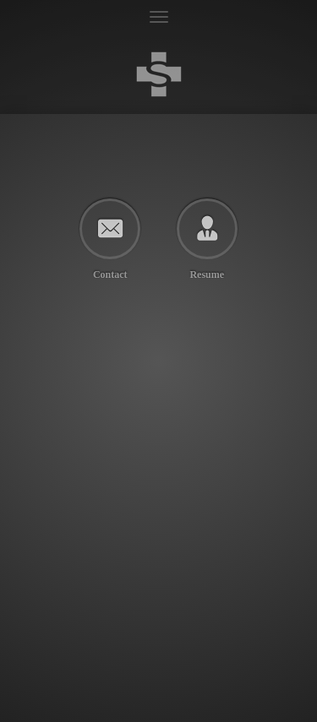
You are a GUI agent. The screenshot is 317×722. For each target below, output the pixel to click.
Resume (206, 274)
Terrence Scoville (158, 74)
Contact (110, 274)
